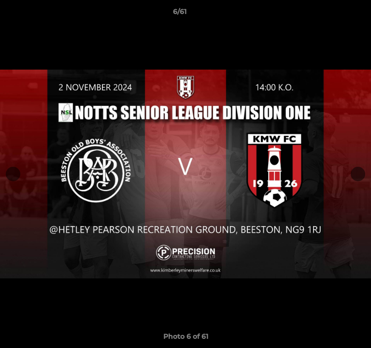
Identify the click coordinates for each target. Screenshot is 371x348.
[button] (336, 14)
